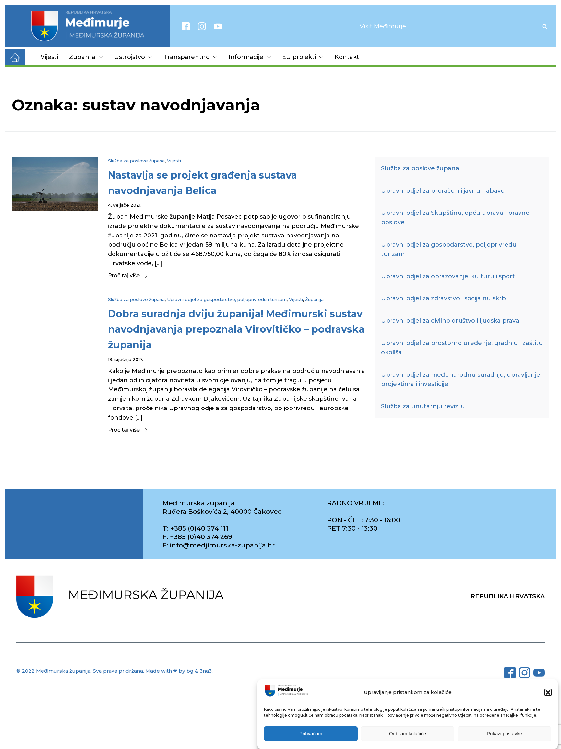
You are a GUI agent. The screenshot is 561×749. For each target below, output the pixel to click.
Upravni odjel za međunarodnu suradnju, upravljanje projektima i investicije (460, 379)
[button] (548, 693)
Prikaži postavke (504, 734)
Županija (86, 57)
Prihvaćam (310, 734)
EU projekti (303, 57)
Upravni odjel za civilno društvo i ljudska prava (450, 320)
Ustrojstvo (133, 57)
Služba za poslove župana (136, 160)
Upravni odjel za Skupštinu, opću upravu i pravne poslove (455, 217)
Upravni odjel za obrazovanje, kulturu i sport (448, 276)
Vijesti (49, 57)
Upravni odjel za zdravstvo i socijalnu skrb (443, 298)
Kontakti (348, 57)
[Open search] (544, 26)
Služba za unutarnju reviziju (423, 406)
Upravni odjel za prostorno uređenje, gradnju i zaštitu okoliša (462, 348)
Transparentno (191, 57)
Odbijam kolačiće (407, 734)
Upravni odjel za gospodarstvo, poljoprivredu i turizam (227, 299)
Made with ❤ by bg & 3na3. (179, 671)
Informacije (250, 57)
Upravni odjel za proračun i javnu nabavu (443, 190)
